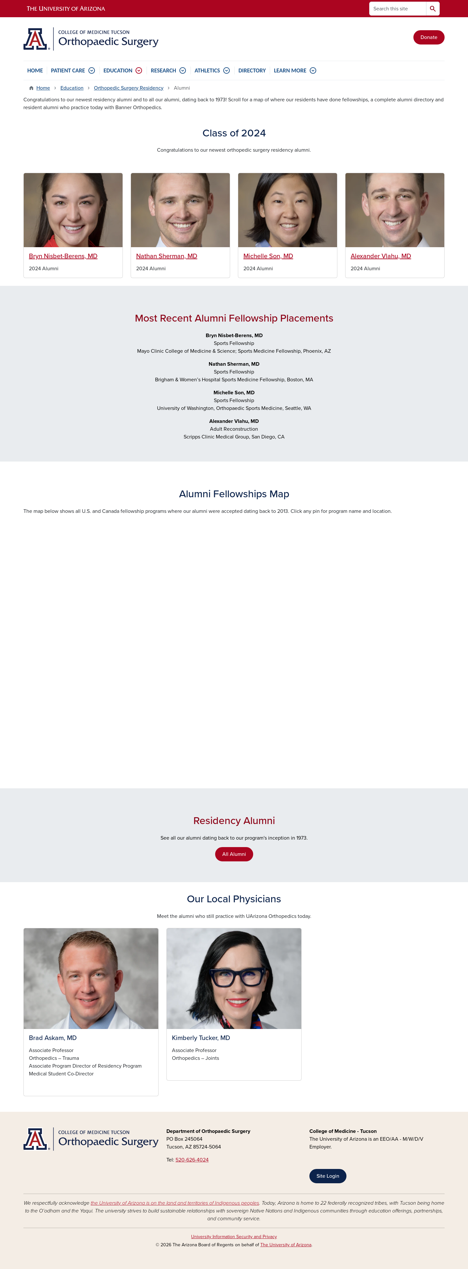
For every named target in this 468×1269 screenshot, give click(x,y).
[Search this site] (397, 9)
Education (72, 88)
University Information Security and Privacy (234, 1236)
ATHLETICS (207, 70)
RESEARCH (163, 70)
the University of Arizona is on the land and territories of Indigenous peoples (175, 1203)
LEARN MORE (290, 70)
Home (43, 88)
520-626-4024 (192, 1160)
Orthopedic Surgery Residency (128, 88)
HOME (35, 70)
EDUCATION (118, 70)
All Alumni (234, 854)
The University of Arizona (285, 1245)
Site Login (328, 1176)
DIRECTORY (252, 70)
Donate (429, 37)
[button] (91, 978)
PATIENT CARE (68, 70)
